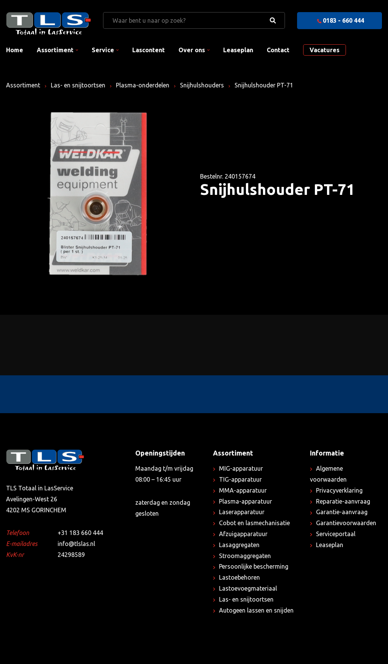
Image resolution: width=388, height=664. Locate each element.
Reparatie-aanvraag (343, 501)
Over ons (191, 50)
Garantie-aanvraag (342, 511)
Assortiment (55, 50)
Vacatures (325, 50)
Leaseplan (238, 50)
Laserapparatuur (241, 511)
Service (103, 50)
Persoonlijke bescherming (253, 566)
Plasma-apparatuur (245, 501)
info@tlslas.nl (76, 543)
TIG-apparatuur (240, 479)
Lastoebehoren (239, 577)
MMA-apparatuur (243, 490)
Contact (278, 50)
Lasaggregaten (239, 544)
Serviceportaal (335, 533)
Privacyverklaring (339, 490)
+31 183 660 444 (80, 532)
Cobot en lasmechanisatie (254, 522)
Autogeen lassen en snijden (256, 610)
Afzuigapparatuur (243, 533)
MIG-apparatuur (241, 468)
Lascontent (148, 50)
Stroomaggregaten (245, 555)
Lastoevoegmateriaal (248, 588)
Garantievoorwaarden (346, 522)
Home (14, 50)
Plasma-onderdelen (142, 85)
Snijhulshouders (202, 85)
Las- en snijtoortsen (78, 85)
